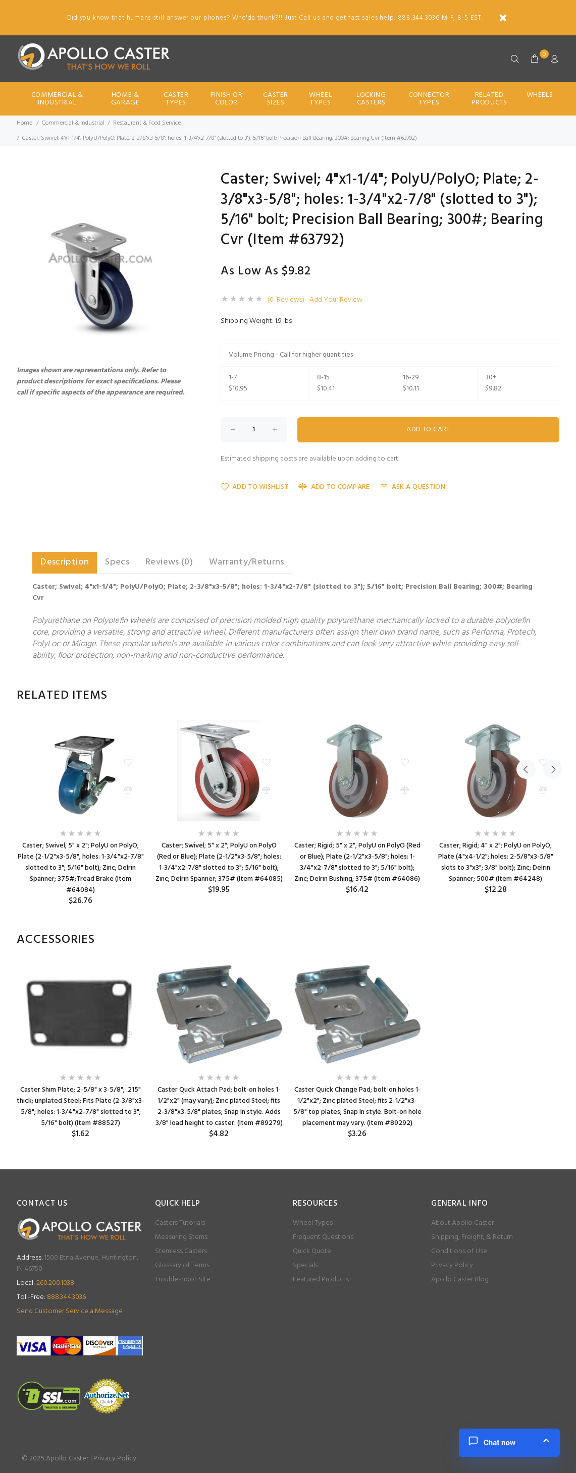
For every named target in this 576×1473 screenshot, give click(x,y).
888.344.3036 (51, 1297)
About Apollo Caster (462, 1223)
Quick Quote (312, 1251)
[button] (182, 181)
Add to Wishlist (254, 487)
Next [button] (549, 695)
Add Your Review (335, 300)
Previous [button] (526, 695)
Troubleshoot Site (183, 1279)
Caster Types (176, 98)
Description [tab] (64, 562)
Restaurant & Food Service (147, 123)
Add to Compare (334, 487)
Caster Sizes (275, 98)
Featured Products (321, 1279)
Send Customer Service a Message (70, 1311)
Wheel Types (320, 98)
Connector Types (428, 98)
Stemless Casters (181, 1251)
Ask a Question (412, 487)
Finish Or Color (227, 98)
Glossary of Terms (182, 1265)
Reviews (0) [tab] (169, 562)
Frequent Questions (323, 1237)
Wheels (540, 95)
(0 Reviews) (286, 300)
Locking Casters (371, 98)
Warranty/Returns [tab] (246, 562)
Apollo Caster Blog (460, 1279)
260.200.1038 (45, 1283)
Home (24, 123)
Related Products (489, 98)
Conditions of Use (459, 1251)
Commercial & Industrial (57, 98)
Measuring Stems (181, 1237)
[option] (81, 813)
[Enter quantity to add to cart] (254, 429)
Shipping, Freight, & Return (472, 1237)
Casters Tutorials (180, 1223)
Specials (305, 1265)
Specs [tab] (117, 562)
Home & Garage (125, 98)
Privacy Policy (452, 1265)
